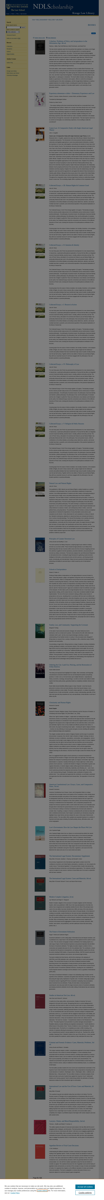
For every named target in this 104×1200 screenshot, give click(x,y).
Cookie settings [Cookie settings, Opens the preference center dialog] (85, 1193)
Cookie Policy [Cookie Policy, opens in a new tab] (15, 1193)
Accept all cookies (85, 1187)
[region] (52, 1189)
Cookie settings (42, 1191)
